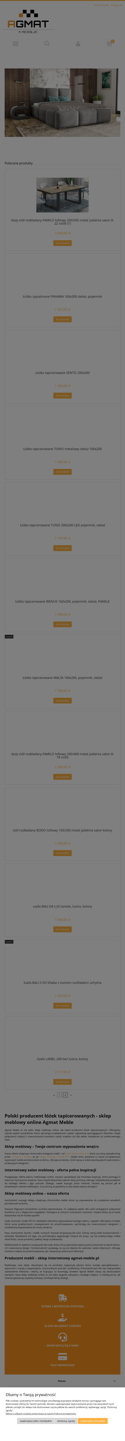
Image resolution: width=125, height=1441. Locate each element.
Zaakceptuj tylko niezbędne (36, 1420)
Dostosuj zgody (66, 1420)
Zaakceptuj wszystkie (92, 1420)
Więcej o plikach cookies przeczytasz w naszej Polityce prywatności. (41, 1413)
